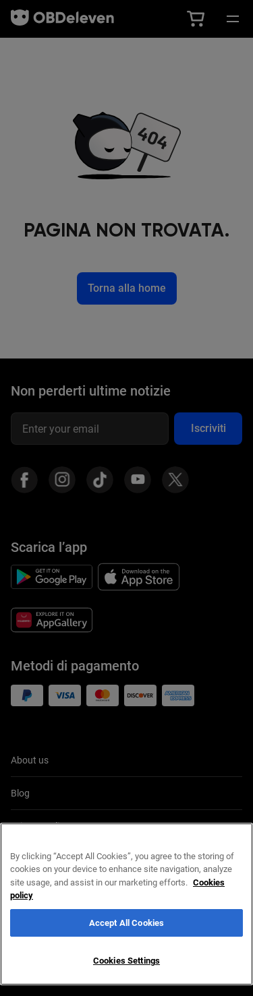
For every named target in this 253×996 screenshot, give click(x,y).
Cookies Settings (126, 961)
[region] (126, 904)
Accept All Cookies (126, 923)
